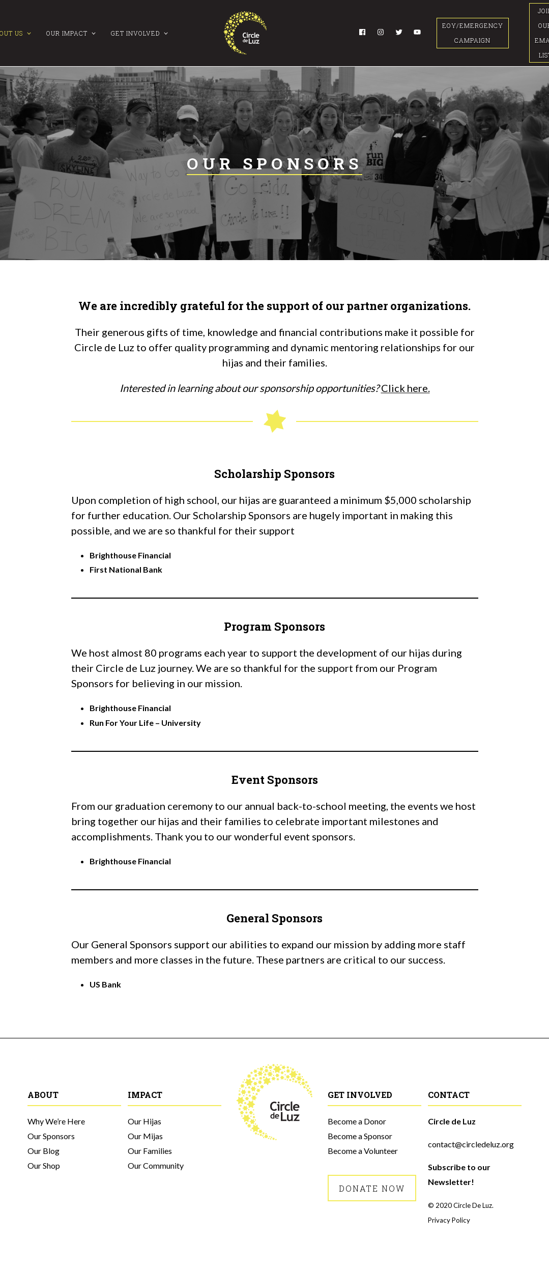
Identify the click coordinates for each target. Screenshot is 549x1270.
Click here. (405, 388)
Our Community (156, 1165)
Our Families (150, 1150)
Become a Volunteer (363, 1150)
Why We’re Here (56, 1121)
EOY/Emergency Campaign (472, 32)
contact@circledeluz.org (471, 1144)
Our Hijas (144, 1121)
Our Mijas (145, 1136)
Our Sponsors (51, 1136)
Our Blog (43, 1150)
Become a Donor (357, 1121)
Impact (145, 1094)
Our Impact (67, 33)
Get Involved (135, 33)
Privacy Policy (449, 1220)
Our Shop (43, 1165)
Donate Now (372, 1188)
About (43, 1094)
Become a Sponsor (360, 1136)
